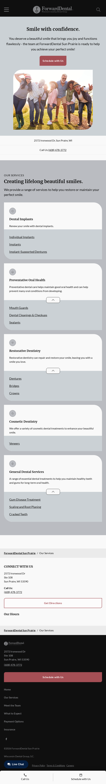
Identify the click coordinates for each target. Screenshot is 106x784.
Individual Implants (21, 237)
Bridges (14, 386)
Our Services (11, 697)
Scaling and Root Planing (25, 507)
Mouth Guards (18, 308)
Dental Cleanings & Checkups (28, 315)
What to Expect (13, 713)
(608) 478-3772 (57, 149)
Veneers (14, 443)
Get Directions (53, 603)
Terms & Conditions (56, 765)
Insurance (9, 729)
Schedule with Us (53, 60)
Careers (70, 765)
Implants (15, 244)
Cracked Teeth (18, 514)
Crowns (14, 393)
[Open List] (53, 300)
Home (7, 689)
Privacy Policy (38, 765)
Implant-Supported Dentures (28, 252)
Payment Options (14, 721)
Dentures (15, 378)
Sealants (14, 322)
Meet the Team (12, 705)
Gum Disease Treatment (25, 499)
